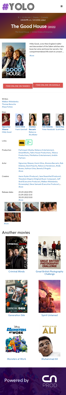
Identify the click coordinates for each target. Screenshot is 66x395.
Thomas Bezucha (9, 104)
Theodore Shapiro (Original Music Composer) (37, 179)
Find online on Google (48, 85)
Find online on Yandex (18, 86)
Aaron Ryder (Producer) (28, 176)
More (31, 56)
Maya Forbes (7, 107)
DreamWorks (24, 153)
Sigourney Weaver (26, 163)
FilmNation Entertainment (40, 155)
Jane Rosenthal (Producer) (50, 176)
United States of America (42, 32)
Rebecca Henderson (46, 166)
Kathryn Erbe (30, 168)
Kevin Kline (39, 163)
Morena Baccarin (52, 163)
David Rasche (31, 166)
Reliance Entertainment (44, 150)
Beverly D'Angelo (44, 168)
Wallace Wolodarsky (10, 102)
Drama (35, 17)
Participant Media (26, 150)
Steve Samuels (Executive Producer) (44, 184)
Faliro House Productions (40, 153)
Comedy (44, 17)
